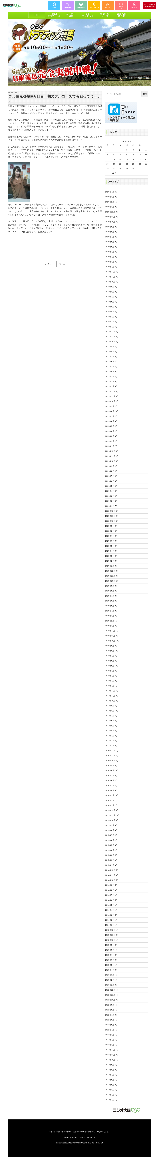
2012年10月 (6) (111, 1000)
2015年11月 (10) (112, 815)
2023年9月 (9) (111, 346)
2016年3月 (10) (111, 795)
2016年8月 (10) (111, 770)
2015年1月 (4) (111, 865)
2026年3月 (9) (111, 197)
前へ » (62, 264)
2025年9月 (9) (111, 227)
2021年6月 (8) (111, 481)
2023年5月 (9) (111, 366)
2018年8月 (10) (111, 651)
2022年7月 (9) (111, 416)
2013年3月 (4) (111, 975)
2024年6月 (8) (111, 302)
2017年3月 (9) (111, 735)
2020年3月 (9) (111, 556)
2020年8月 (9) (111, 531)
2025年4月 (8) (111, 252)
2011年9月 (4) (111, 1065)
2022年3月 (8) (111, 436)
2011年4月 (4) (111, 1089)
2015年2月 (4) (111, 860)
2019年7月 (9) (111, 596)
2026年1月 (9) (111, 207)
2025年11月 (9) (111, 217)
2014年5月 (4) (111, 905)
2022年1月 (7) (111, 446)
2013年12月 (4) (111, 930)
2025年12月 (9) (111, 212)
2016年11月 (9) (111, 755)
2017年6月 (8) (111, 720)
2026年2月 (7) (111, 202)
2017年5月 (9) (111, 725)
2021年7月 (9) (111, 476)
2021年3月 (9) (111, 496)
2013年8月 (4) (111, 950)
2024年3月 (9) (111, 316)
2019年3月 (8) (111, 616)
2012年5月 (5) (111, 1025)
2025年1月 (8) (111, 267)
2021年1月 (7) (111, 506)
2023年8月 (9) (111, 351)
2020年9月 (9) (111, 526)
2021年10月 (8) (111, 461)
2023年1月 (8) (111, 386)
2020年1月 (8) (111, 566)
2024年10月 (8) (111, 282)
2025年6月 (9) (111, 242)
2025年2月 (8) (111, 262)
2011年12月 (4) (111, 1050)
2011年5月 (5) (111, 1085)
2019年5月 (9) (111, 606)
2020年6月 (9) (111, 541)
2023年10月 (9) (111, 341)
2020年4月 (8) (111, 551)
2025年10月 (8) (111, 222)
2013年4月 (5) (111, 970)
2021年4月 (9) (111, 491)
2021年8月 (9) (111, 471)
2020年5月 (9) (111, 546)
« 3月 (114, 173)
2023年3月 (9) (111, 376)
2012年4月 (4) (111, 1030)
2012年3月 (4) (111, 1035)
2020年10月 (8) (111, 521)
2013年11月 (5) (111, 935)
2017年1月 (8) (111, 745)
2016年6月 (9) (111, 780)
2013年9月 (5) (111, 945)
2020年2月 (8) (111, 561)
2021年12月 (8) (111, 451)
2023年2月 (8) (111, 381)
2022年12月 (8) (111, 391)
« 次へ (48, 264)
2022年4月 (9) (111, 431)
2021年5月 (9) (111, 486)
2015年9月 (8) (111, 825)
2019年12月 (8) (111, 571)
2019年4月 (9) (111, 611)
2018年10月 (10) (112, 641)
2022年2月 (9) (111, 441)
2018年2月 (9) (111, 681)
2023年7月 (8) (111, 356)
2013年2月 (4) (111, 980)
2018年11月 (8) (111, 636)
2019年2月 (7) (111, 621)
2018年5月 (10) (111, 666)
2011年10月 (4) (111, 1060)
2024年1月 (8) (111, 326)
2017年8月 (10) (111, 711)
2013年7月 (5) (111, 955)
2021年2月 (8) (111, 501)
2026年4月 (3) (111, 192)
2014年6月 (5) (111, 900)
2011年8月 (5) (111, 1070)
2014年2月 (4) (111, 920)
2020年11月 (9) (111, 516)
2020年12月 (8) (111, 511)
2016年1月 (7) (111, 805)
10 (140, 155)
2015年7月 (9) (111, 835)
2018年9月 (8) (111, 646)
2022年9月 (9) (111, 406)
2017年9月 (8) (111, 705)
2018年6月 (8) (111, 661)
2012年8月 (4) (111, 1010)
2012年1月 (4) (111, 1045)
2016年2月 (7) (111, 800)
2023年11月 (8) (111, 336)
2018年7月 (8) (111, 656)
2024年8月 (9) (111, 292)
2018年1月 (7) (111, 686)
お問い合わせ (149, 5)
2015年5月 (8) (111, 845)
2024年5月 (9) (111, 306)
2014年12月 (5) (111, 870)
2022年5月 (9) (111, 426)
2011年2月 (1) (111, 1100)
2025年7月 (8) (111, 237)
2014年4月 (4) (111, 910)
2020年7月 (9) (111, 536)
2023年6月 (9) (111, 361)
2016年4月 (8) (111, 790)
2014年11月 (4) (111, 875)
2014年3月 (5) (111, 915)
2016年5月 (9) (111, 785)
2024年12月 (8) (111, 272)
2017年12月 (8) (111, 691)
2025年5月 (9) (111, 247)
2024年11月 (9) (111, 277)
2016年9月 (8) (111, 765)
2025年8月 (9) (111, 232)
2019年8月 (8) (111, 591)
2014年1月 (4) (111, 925)
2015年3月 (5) (111, 855)
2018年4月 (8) (111, 671)
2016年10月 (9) (111, 760)
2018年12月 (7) (111, 631)
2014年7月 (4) (111, 895)
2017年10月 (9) (111, 701)
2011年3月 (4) (111, 1095)
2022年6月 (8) (111, 421)
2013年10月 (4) (111, 940)
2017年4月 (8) (111, 730)
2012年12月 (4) (111, 990)
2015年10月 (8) (111, 820)
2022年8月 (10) (111, 411)
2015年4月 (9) (111, 850)
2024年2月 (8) (111, 321)
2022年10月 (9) (111, 401)
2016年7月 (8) (111, 775)
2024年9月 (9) (111, 286)
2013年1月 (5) (111, 985)
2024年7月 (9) (111, 296)
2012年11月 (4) (111, 995)
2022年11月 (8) (111, 396)
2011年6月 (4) (111, 1080)
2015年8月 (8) (111, 830)
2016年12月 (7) (111, 750)
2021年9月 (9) (111, 466)
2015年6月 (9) (111, 840)
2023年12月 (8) (111, 331)
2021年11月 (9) (111, 456)
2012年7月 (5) (111, 1015)
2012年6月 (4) (111, 1020)
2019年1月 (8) (111, 626)
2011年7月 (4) (111, 1075)
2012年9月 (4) (111, 1005)
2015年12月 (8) (111, 810)
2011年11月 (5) (111, 1055)
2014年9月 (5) (111, 885)
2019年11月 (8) (111, 576)
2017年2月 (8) (111, 740)
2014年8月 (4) (111, 890)
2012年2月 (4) (111, 1040)
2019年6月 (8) (111, 601)
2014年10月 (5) (111, 880)
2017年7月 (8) (111, 715)
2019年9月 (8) (111, 586)
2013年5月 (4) (111, 965)
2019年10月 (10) (112, 581)
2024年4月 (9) (111, 311)
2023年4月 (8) (111, 371)
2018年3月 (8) (111, 676)
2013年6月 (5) (111, 960)
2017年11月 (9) (111, 696)
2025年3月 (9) (111, 257)
